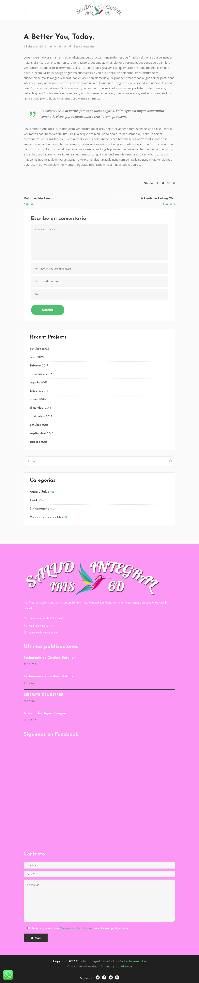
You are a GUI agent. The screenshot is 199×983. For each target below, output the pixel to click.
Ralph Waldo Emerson (40, 198)
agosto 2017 (38, 382)
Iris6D (34, 500)
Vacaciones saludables (46, 517)
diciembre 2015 (40, 408)
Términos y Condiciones (76, 928)
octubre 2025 (39, 348)
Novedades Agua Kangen (45, 713)
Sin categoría (84, 46)
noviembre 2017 (41, 374)
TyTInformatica (135, 961)
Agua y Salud (40, 491)
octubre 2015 (39, 425)
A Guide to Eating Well (158, 198)
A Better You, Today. (59, 37)
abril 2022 (37, 357)
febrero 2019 (39, 365)
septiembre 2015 (41, 433)
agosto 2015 (39, 442)
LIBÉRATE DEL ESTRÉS (43, 695)
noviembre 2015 (41, 416)
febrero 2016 (39, 391)
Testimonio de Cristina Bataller (49, 657)
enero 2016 (38, 399)
